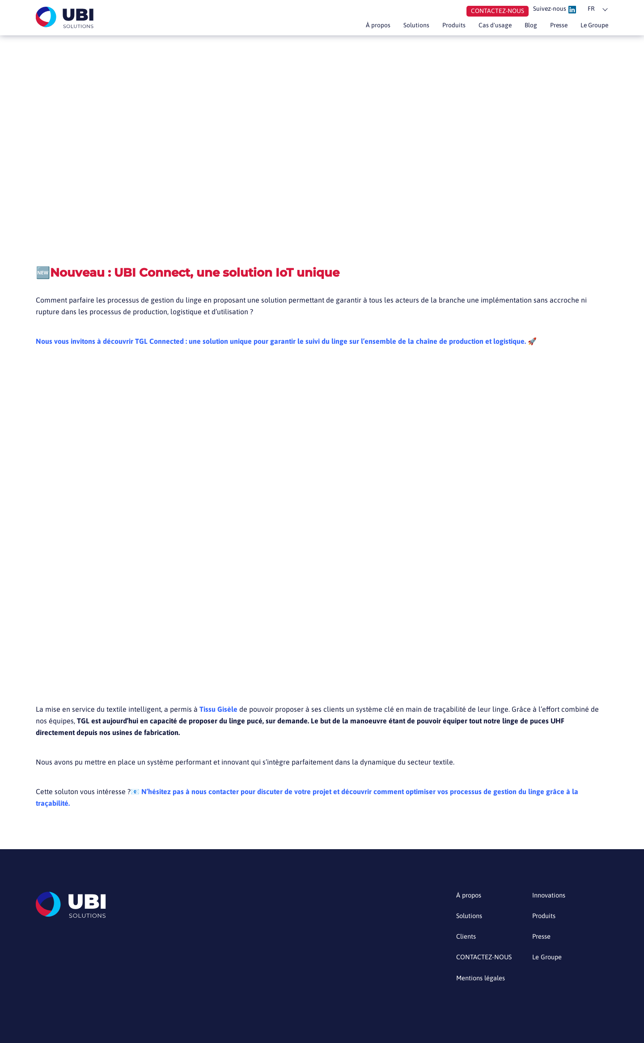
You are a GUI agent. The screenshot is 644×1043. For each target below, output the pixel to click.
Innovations (550, 897)
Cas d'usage (482, 27)
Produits (437, 27)
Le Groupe (591, 27)
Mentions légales (483, 981)
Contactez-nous (488, 12)
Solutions (396, 27)
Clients (467, 939)
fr (592, 10)
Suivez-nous (552, 10)
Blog (521, 27)
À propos (355, 27)
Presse (551, 27)
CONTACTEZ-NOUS (486, 960)
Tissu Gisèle (218, 709)
